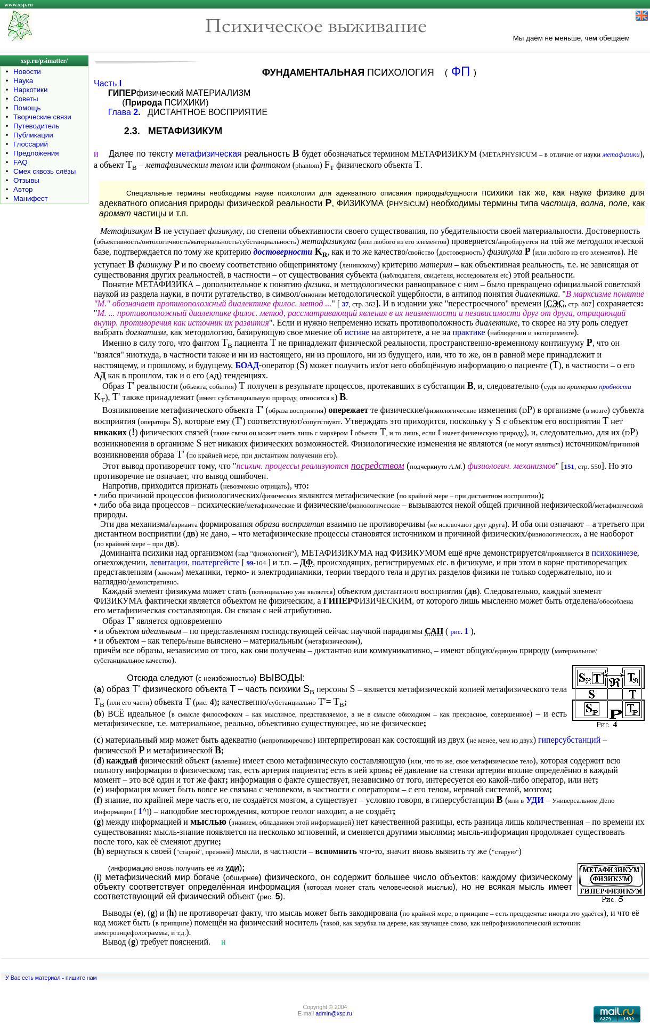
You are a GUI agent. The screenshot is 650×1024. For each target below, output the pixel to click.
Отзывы (26, 180)
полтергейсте (216, 562)
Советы (25, 99)
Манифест (30, 198)
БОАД (247, 365)
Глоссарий (30, 144)
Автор (22, 189)
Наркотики (30, 90)
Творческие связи (42, 117)
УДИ (535, 799)
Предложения (36, 153)
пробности (615, 387)
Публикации (33, 135)
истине (357, 332)
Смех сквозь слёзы (44, 171)
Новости (27, 72)
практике (468, 332)
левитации (169, 562)
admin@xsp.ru (333, 1013)
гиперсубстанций (569, 739)
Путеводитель (36, 126)
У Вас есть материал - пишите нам (51, 977)
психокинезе (614, 552)
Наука (23, 81)
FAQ (20, 162)
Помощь (26, 108)
